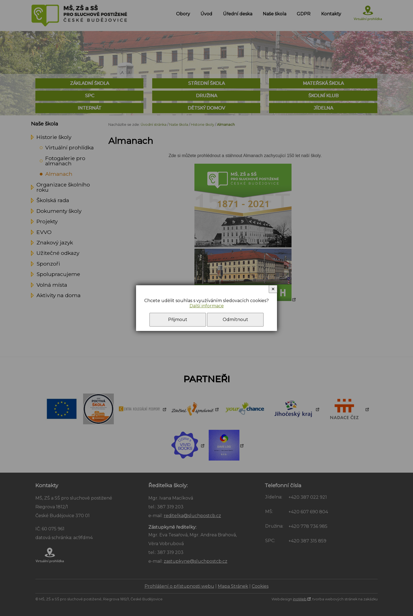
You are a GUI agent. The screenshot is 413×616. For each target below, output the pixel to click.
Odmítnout (235, 319)
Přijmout (177, 319)
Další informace (206, 305)
